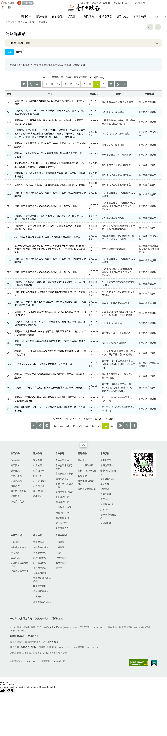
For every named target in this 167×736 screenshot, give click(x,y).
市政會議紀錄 (62, 460)
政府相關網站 (39, 557)
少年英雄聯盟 (39, 573)
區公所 (59, 552)
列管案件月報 (62, 512)
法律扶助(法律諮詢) (108, 516)
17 (83, 84)
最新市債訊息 (39, 491)
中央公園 (37, 596)
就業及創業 (105, 494)
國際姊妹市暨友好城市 (87, 482)
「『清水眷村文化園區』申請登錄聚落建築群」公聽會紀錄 (43, 364)
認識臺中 (73, 16)
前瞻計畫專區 (62, 528)
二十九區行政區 (85, 465)
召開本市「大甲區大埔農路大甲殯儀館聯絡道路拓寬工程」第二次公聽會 (49, 184)
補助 (10, 7)
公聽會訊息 (42, 22)
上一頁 (31, 84)
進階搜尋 (27, 3)
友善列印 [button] (150, 27)
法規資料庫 (105, 522)
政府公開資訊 (17, 501)
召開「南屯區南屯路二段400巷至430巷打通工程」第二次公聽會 (45, 206)
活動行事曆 (16, 475)
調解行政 (104, 509)
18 (90, 84)
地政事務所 (61, 562)
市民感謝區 (38, 486)
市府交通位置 (39, 481)
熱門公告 (26, 16)
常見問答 (85, 2)
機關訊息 (15, 470)
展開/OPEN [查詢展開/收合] (156, 43)
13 (58, 84)
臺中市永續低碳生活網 (42, 579)
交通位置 (53, 627)
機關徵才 (15, 486)
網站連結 (122, 16)
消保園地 (104, 499)
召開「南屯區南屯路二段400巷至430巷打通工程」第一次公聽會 (45, 272)
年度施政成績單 (63, 507)
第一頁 (24, 84)
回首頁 (128, 2)
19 (96, 84)
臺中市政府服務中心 (109, 472)
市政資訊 (57, 16)
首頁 (20, 22)
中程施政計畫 (62, 497)
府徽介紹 (37, 475)
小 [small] (162, 16)
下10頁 (111, 84)
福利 (4, 7)
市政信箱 (54, 641)
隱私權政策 (57, 618)
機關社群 (104, 484)
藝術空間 (37, 496)
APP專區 (104, 489)
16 (77, 84)
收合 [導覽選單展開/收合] (83, 445)
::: (1, 1)
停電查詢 (15, 552)
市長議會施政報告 (64, 473)
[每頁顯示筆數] (92, 77)
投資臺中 (82, 475)
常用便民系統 (107, 465)
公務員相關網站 (41, 591)
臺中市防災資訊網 (42, 601)
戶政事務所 (61, 557)
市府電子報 (139, 2)
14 (64, 84)
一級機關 (60, 542)
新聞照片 (15, 465)
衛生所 (59, 568)
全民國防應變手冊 (19, 571)
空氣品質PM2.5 (18, 547)
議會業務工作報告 (64, 492)
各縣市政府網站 (41, 547)
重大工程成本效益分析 (64, 485)
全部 (9, 51)
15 (71, 84)
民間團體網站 (39, 562)
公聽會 (19, 51)
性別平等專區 (39, 586)
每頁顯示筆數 (80, 77)
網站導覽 (96, 2)
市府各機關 (139, 16)
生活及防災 (105, 16)
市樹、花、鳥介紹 (87, 470)
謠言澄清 (15, 496)
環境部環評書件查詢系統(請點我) (55, 65)
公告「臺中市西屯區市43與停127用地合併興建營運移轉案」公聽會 (47, 237)
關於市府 (41, 16)
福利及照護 (105, 460)
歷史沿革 (82, 460)
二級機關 (60, 547)
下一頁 (118, 84)
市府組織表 (38, 470)
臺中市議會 (38, 542)
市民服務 (88, 16)
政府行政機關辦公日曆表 (33, 647)
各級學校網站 (39, 552)
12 (52, 84)
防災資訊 (15, 557)
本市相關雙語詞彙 (87, 489)
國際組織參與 (62, 517)
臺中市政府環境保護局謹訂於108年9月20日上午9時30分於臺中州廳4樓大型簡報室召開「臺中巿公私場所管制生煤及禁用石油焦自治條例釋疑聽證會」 (49, 249)
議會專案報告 (62, 478)
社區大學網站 (39, 568)
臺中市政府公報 (18, 491)
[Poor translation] (10, 690)
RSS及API (118, 2)
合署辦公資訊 (107, 478)
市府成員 (37, 465)
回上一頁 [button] (158, 27)
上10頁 (37, 84)
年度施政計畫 (62, 502)
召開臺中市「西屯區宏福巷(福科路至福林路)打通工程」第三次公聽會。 (49, 387)
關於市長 (37, 460)
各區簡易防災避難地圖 (19, 564)
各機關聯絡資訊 (17, 636)
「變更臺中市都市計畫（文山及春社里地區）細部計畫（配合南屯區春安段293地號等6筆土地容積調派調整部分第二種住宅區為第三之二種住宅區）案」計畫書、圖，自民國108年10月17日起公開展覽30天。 (49, 133)
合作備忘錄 (61, 522)
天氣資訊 (15, 542)
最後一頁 (124, 84)
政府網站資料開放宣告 (21, 618)
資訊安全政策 (41, 618)
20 (102, 84)
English (106, 2)
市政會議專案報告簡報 (64, 467)
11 (45, 84)
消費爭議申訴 (107, 504)
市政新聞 (15, 460)
